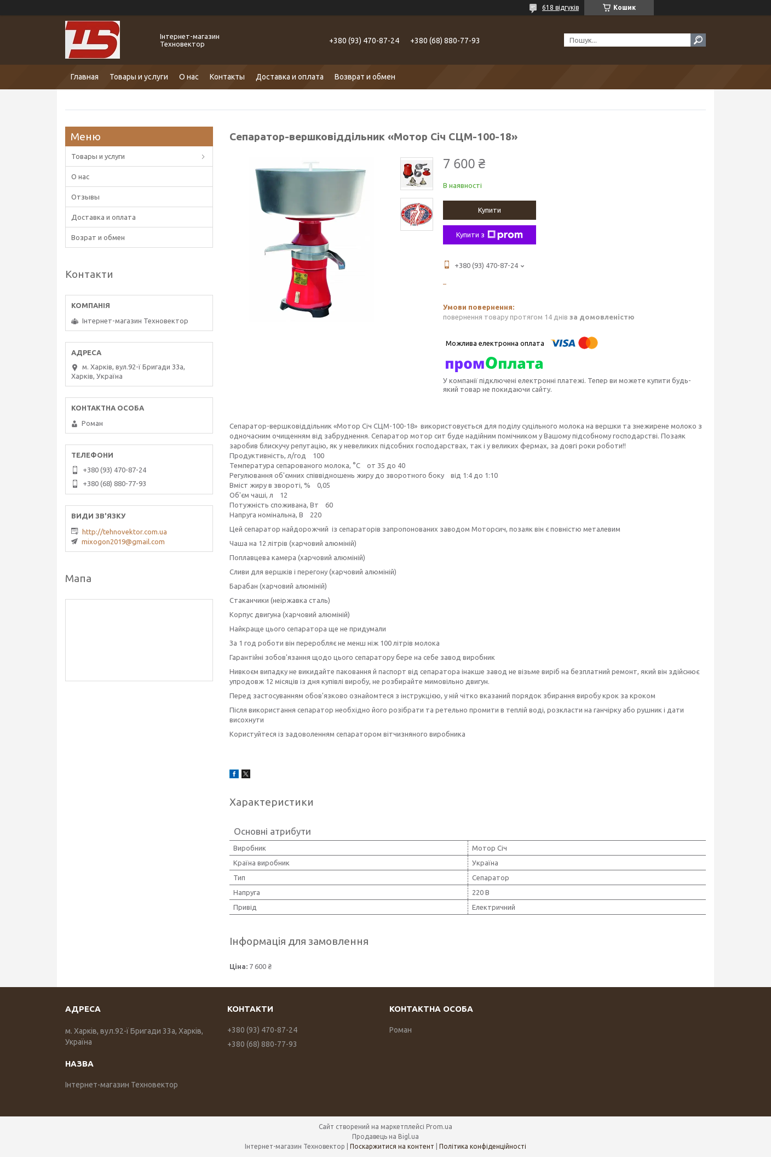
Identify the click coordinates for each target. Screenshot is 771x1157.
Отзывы (85, 197)
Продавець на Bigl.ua (385, 1136)
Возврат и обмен (365, 76)
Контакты (227, 76)
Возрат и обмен (98, 237)
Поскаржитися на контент (392, 1146)
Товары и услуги (139, 76)
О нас (189, 76)
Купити (489, 210)
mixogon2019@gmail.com (123, 541)
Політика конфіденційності (482, 1146)
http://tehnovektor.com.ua (124, 531)
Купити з (489, 235)
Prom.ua (439, 1126)
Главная (85, 76)
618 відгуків (560, 7)
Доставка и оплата (290, 76)
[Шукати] (698, 40)
